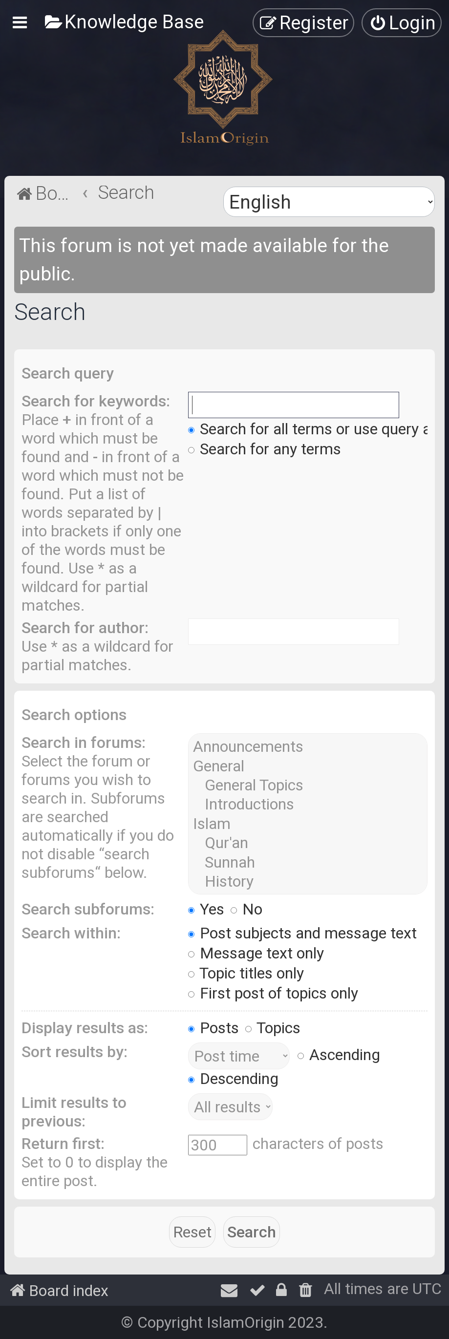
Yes (206, 909)
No (246, 909)
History (308, 881)
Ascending (339, 1054)
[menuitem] (124, 21)
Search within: (71, 933)
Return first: (63, 1143)
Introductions (308, 804)
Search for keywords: (95, 401)
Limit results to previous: (74, 1111)
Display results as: (84, 1028)
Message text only (256, 953)
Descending (233, 1078)
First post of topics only (273, 993)
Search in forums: (83, 742)
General (308, 766)
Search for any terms (264, 449)
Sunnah (308, 862)
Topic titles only (246, 973)
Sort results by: (74, 1051)
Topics (272, 1028)
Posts (213, 1028)
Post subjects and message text (302, 933)
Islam (308, 823)
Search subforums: (87, 909)
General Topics (308, 785)
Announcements (308, 746)
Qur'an (308, 842)
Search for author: (85, 627)
